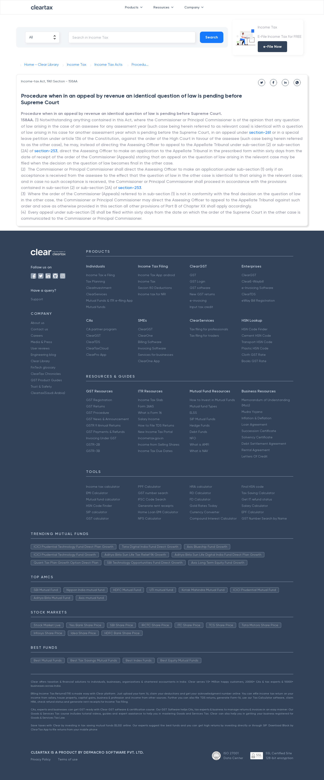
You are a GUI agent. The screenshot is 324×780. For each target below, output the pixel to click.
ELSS (193, 412)
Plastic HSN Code (255, 348)
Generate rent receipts (155, 505)
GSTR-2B (93, 444)
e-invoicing (198, 300)
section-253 (45, 150)
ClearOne (145, 335)
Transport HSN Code (257, 342)
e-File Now (272, 46)
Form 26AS (146, 406)
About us (37, 323)
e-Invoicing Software (257, 288)
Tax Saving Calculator (258, 493)
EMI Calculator (97, 493)
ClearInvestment (99, 288)
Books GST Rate (254, 361)
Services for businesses (155, 354)
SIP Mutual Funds (202, 419)
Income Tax (146, 281)
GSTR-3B (93, 451)
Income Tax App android (156, 275)
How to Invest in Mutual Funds (212, 400)
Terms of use (68, 759)
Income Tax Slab (150, 400)
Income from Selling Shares (158, 444)
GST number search (153, 493)
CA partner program (101, 329)
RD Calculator (200, 493)
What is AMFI (199, 444)
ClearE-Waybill (253, 281)
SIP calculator (96, 512)
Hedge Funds (200, 425)
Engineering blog (43, 354)
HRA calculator (201, 486)
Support (37, 299)
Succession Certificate (259, 431)
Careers (37, 335)
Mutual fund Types (203, 406)
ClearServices (96, 294)
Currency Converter (204, 512)
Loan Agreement (254, 424)
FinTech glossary (43, 367)
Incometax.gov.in (150, 438)
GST (193, 275)
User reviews (40, 348)
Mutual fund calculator (103, 499)
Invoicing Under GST (101, 438)
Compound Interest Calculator (213, 518)
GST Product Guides (46, 380)
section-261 (260, 132)
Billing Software (149, 342)
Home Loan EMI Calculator (158, 512)
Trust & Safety (41, 386)
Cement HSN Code (256, 335)
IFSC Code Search (152, 499)
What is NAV (199, 451)
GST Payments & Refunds (105, 432)
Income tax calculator (103, 486)
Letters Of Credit (255, 456)
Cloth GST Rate (254, 354)
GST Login (197, 281)
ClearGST (249, 275)
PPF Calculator (149, 486)
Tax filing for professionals (209, 329)
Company (194, 7)
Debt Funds (198, 432)
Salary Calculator (255, 505)
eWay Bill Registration (258, 300)
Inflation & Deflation (256, 418)
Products (134, 7)
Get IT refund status (257, 499)
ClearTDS (249, 294)
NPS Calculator (149, 518)
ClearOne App (149, 361)
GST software (200, 288)
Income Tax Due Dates (155, 451)
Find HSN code (253, 486)
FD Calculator (200, 499)
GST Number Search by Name (264, 518)
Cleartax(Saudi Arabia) (48, 393)
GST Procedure (97, 412)
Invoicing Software (152, 348)
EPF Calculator (253, 512)
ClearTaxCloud (97, 348)
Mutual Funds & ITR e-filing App (109, 300)
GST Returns (95, 406)
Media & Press (41, 342)
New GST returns (202, 294)
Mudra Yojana (252, 412)
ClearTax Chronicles (46, 374)
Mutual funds (95, 307)
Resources (164, 7)
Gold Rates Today (203, 505)
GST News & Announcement (107, 419)
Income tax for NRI (152, 294)
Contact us (39, 329)
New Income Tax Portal (155, 432)
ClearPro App (96, 354)
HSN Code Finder (254, 329)
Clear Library (40, 361)
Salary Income (149, 419)
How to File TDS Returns (156, 425)
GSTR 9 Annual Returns (103, 425)
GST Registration (99, 400)
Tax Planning (95, 281)
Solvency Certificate (257, 437)
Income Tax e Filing (100, 275)
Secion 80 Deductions (155, 288)
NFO (193, 438)
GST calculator (97, 518)
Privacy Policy (41, 759)
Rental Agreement (256, 450)
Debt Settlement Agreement (264, 443)
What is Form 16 (150, 412)
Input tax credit (201, 307)
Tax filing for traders (204, 335)
